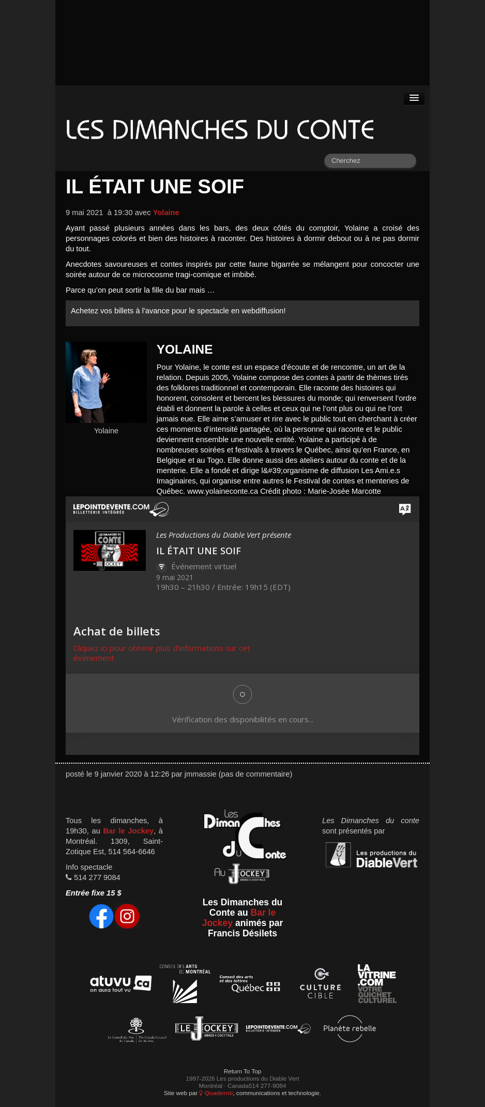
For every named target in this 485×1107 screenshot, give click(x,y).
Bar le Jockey (128, 831)
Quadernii (216, 1092)
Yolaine (166, 212)
